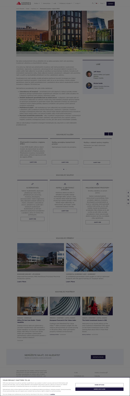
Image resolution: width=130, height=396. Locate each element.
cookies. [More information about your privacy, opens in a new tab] (52, 394)
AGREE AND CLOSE (99, 389)
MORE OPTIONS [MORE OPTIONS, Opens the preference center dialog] (99, 384)
